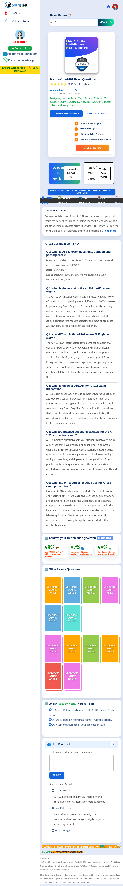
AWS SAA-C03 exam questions (93, 866)
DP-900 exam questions (59, 869)
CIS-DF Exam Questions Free (67, 866)
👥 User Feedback (58, 744)
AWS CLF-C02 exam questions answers (92, 862)
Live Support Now (20, 48)
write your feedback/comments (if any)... (72, 752)
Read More (110, 230)
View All (106, 22)
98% (92, 147)
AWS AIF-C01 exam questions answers (57, 862)
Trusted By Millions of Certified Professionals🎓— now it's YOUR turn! (81, 191)
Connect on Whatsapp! (21, 60)
